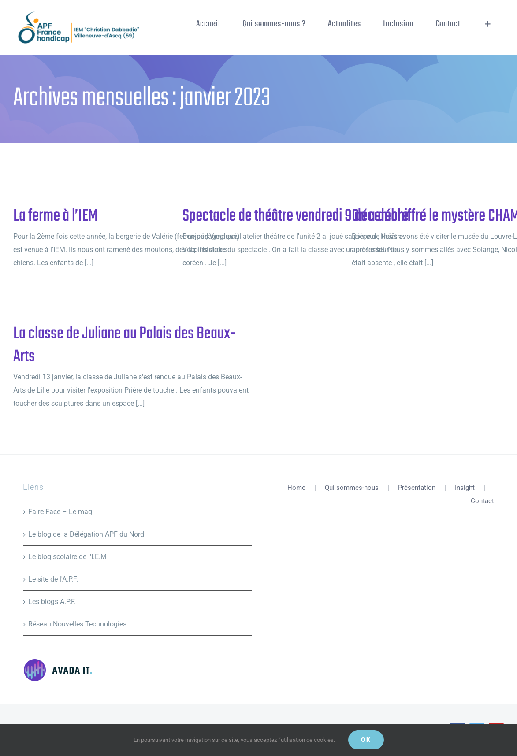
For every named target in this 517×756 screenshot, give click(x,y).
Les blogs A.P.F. (52, 601)
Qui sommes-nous (352, 488)
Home (296, 488)
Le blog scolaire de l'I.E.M (67, 556)
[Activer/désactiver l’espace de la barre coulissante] (488, 24)
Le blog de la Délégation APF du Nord (86, 534)
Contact (482, 501)
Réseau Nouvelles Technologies (77, 624)
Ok (366, 739)
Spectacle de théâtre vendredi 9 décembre (295, 216)
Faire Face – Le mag (60, 512)
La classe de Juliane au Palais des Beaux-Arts (124, 345)
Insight (465, 488)
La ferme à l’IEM (55, 216)
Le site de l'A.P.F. (53, 579)
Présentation (416, 488)
